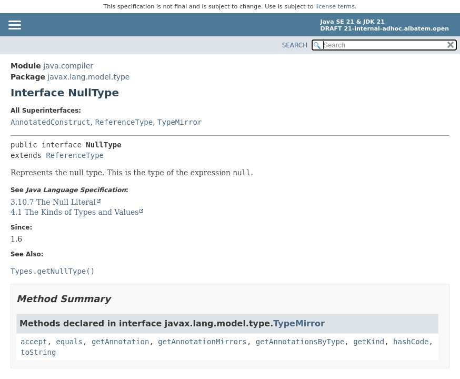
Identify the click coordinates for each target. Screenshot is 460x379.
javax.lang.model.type (88, 77)
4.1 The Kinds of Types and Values (74, 212)
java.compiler (68, 66)
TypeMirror (179, 122)
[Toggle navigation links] (14, 25)
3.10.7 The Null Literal (53, 202)
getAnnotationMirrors (202, 341)
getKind (368, 341)
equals (69, 341)
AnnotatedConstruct (51, 122)
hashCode (410, 341)
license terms (335, 6)
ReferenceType (124, 122)
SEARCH (295, 45)
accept (34, 341)
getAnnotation (120, 341)
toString (38, 352)
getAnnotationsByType (300, 341)
